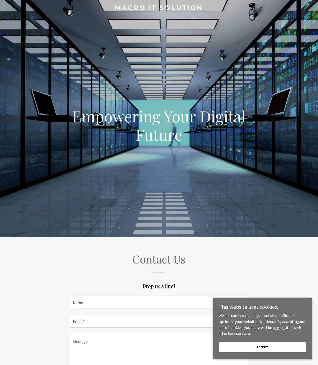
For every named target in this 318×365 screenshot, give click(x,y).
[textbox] (159, 302)
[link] (159, 8)
